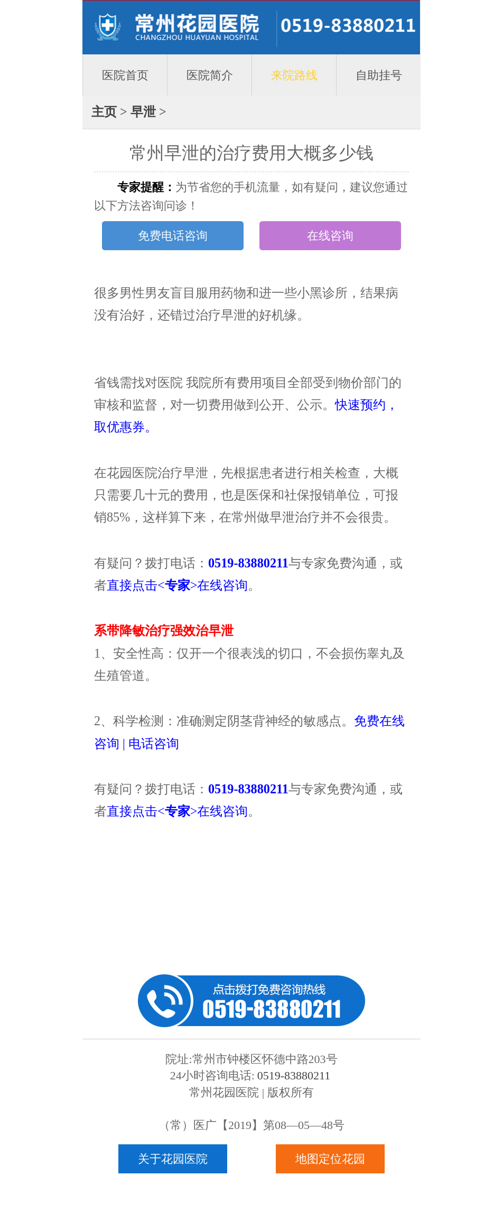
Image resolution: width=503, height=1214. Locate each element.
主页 (104, 112)
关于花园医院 (173, 1158)
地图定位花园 (330, 1158)
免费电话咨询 (173, 235)
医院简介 (210, 75)
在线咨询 (330, 235)
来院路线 (294, 75)
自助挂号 (379, 75)
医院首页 (125, 75)
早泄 (143, 112)
